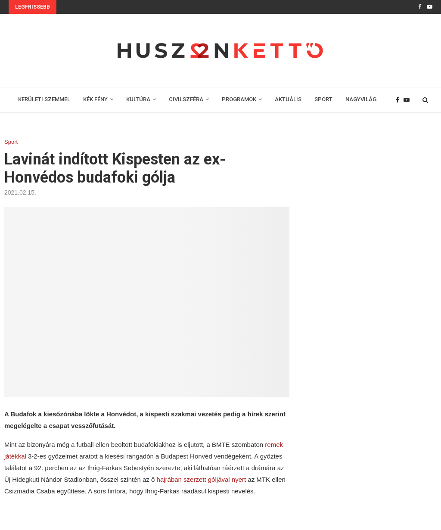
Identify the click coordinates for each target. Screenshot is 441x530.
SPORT (323, 99)
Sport (11, 142)
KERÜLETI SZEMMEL (44, 99)
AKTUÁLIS (288, 99)
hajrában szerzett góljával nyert (201, 479)
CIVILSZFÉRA (186, 99)
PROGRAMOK (239, 99)
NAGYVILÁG (360, 99)
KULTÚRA (138, 99)
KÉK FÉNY (95, 99)
